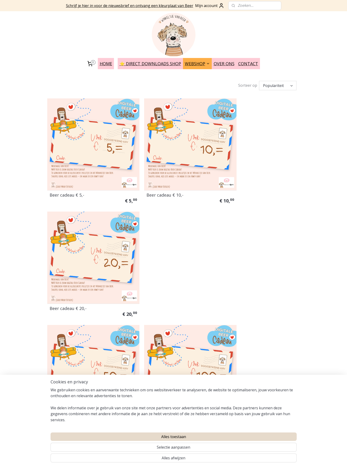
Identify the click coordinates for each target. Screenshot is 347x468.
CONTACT (248, 63)
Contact (53, 344)
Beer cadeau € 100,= (155, 286)
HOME (106, 63)
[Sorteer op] (277, 85)
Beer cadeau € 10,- (153, 184)
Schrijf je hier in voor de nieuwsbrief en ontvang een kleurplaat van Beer (129, 5)
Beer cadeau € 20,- (239, 184)
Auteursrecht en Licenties (67, 323)
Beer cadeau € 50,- (68, 286)
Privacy (52, 333)
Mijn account (209, 5)
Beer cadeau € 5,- (67, 184)
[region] (143, 447)
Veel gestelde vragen (63, 318)
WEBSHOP (197, 63)
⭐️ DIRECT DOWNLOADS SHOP (150, 63)
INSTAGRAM (108, 372)
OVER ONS (224, 63)
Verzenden (55, 349)
